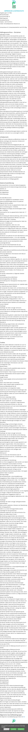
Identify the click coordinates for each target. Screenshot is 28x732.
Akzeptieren (21, 729)
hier (24, 716)
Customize (13, 729)
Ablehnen (6, 729)
